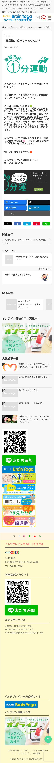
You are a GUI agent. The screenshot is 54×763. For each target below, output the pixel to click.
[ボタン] (37, 19)
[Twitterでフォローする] (14, 536)
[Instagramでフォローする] (24, 536)
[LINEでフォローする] (29, 536)
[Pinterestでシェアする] (36, 223)
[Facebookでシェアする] (17, 223)
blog (8, 35)
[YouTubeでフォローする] (35, 536)
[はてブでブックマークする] (27, 223)
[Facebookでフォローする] (19, 536)
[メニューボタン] (50, 17)
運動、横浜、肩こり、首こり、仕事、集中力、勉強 (26, 241)
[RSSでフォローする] (40, 536)
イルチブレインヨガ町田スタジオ (24, 544)
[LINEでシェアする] (46, 223)
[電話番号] (43, 17)
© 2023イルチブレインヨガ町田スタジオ (27, 759)
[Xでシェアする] (8, 223)
